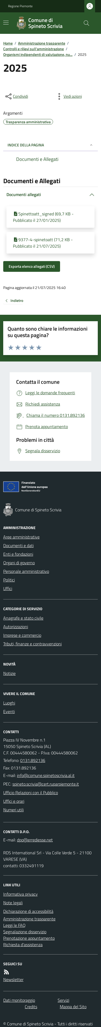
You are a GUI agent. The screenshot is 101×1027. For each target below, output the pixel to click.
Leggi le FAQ (14, 925)
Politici (9, 580)
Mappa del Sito (73, 1006)
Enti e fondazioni (18, 554)
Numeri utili (13, 810)
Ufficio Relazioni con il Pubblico (30, 792)
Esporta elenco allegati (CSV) (32, 266)
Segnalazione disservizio (24, 931)
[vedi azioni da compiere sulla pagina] (68, 96)
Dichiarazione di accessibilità (28, 911)
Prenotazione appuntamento (29, 938)
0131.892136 (32, 760)
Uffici (7, 588)
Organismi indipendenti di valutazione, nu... (37, 54)
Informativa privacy (20, 894)
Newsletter (13, 979)
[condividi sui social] (16, 96)
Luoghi (9, 703)
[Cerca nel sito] (84, 23)
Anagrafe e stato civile (23, 618)
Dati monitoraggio (19, 1000)
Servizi (63, 1000)
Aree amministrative (21, 537)
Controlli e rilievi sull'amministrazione (33, 49)
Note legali (13, 902)
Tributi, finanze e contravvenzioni (32, 644)
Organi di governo (19, 562)
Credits (31, 1006)
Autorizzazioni (15, 626)
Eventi (9, 711)
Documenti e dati (18, 545)
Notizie (9, 673)
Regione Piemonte (20, 6)
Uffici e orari (13, 801)
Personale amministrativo (26, 571)
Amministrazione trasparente (41, 43)
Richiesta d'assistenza (23, 944)
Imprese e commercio (22, 635)
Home (8, 43)
